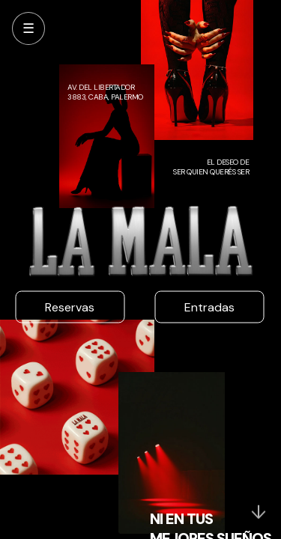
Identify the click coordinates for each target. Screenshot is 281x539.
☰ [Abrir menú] (28, 28)
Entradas (209, 307)
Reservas (69, 307)
